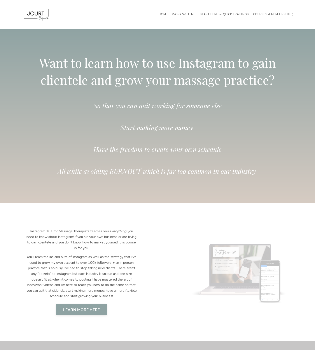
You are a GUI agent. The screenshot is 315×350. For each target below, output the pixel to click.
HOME (163, 14)
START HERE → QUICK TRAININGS (224, 14)
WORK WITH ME (183, 14)
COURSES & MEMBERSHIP (273, 14)
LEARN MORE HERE (81, 309)
